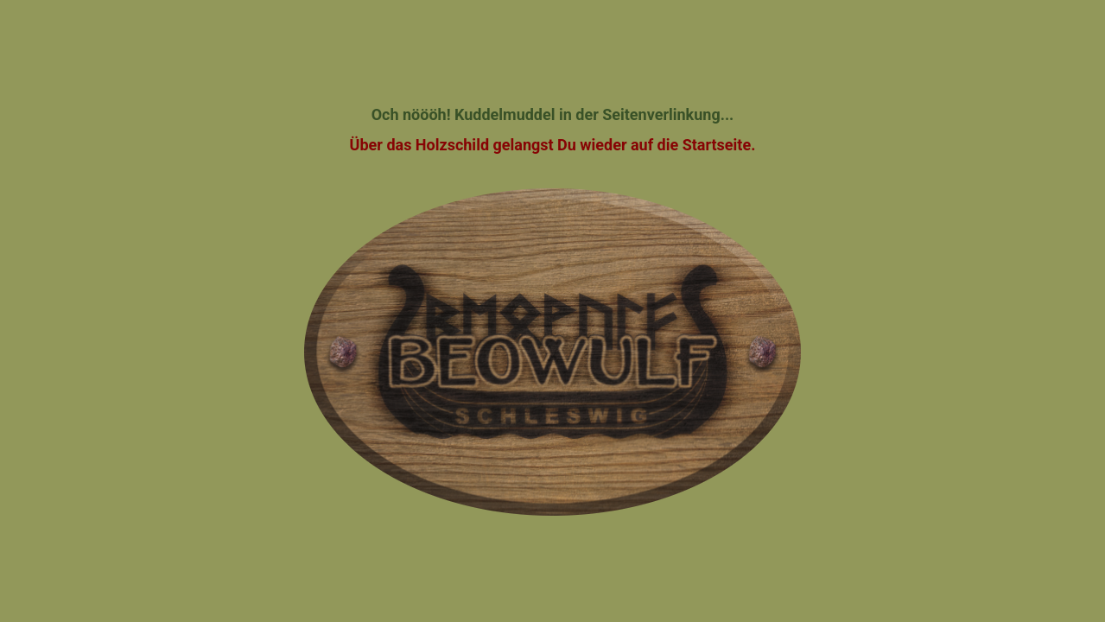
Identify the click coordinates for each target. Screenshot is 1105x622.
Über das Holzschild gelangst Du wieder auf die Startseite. (553, 145)
